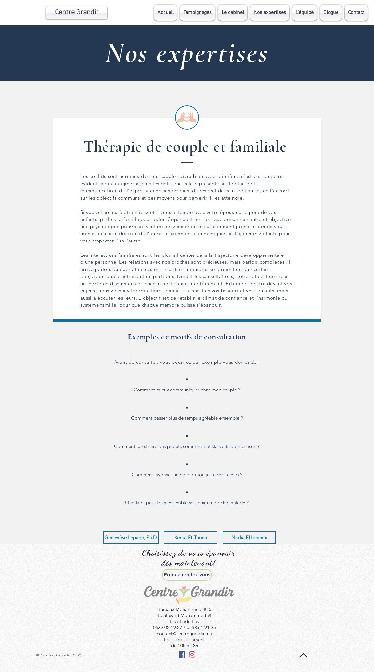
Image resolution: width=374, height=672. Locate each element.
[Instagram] (192, 654)
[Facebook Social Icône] (182, 654)
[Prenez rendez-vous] (187, 575)
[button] (270, 13)
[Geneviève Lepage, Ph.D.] (131, 537)
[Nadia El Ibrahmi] (249, 537)
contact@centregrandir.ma (184, 633)
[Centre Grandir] (76, 12)
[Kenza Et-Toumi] (190, 537)
